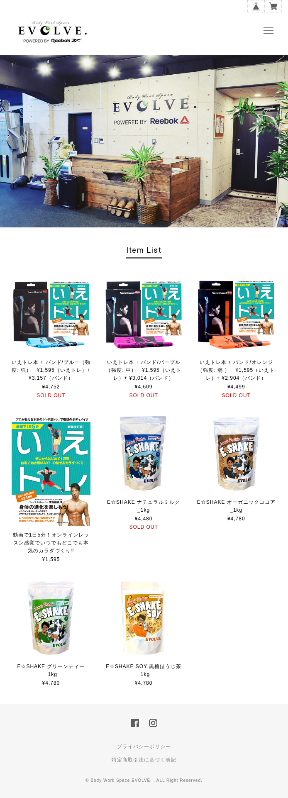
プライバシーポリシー (144, 746)
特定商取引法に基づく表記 (144, 760)
